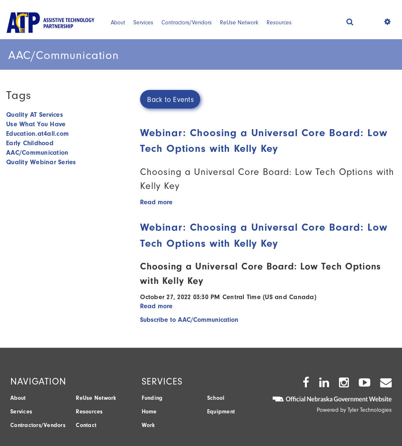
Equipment (221, 411)
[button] (350, 21)
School (216, 397)
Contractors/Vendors (186, 22)
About (118, 22)
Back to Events (170, 99)
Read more (156, 202)
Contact (86, 425)
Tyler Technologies (370, 409)
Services (143, 22)
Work (148, 425)
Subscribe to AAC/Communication (189, 319)
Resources (279, 22)
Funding (152, 397)
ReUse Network (239, 22)
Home (149, 411)
